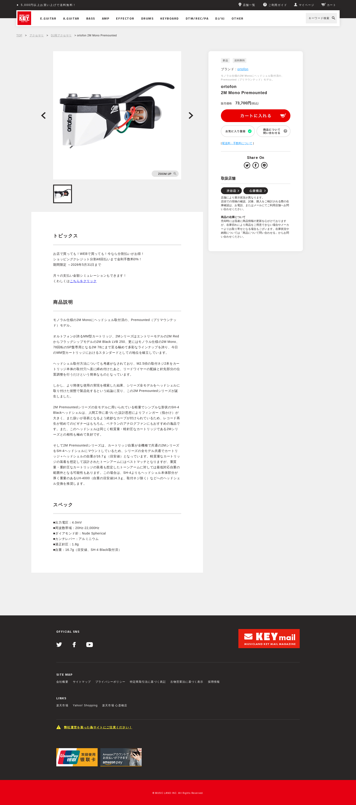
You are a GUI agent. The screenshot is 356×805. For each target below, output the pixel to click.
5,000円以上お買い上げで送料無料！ (48, 5)
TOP (19, 35)
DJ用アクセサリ (61, 35)
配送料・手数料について (237, 143)
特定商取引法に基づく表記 (148, 681)
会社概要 (62, 681)
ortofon (243, 69)
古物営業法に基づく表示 (186, 681)
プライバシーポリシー (110, 681)
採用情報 (214, 681)
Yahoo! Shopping (85, 705)
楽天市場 (62, 705)
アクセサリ (37, 35)
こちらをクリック (83, 281)
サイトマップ (82, 681)
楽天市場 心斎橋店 (114, 705)
